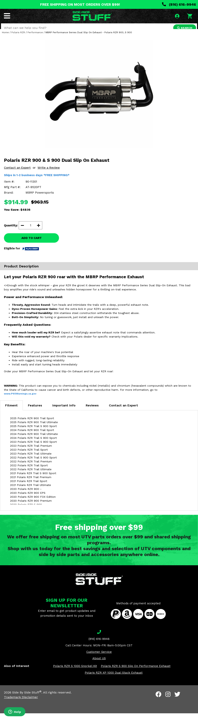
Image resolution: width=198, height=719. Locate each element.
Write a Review (49, 173)
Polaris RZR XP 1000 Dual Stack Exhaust (114, 678)
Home (5, 38)
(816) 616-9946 (179, 4)
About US (99, 664)
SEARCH (183, 28)
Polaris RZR (18, 38)
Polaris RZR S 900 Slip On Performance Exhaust (135, 671)
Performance (35, 38)
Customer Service (99, 657)
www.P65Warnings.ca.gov (20, 399)
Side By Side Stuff (26, 698)
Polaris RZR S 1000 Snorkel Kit (75, 671)
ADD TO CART (31, 243)
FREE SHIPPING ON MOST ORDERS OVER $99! (80, 4)
